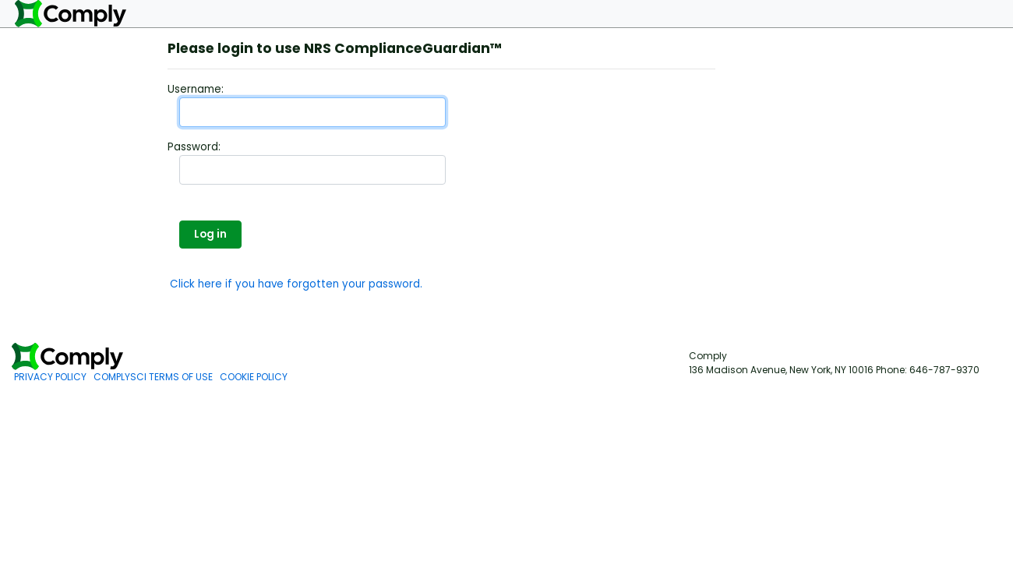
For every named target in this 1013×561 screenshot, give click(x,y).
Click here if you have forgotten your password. (296, 284)
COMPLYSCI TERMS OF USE (153, 376)
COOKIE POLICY (254, 376)
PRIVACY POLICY (50, 376)
